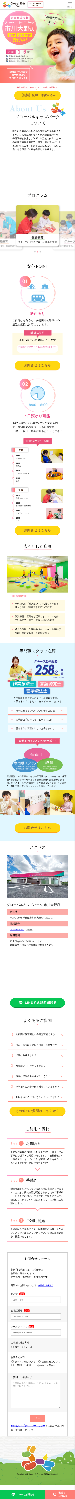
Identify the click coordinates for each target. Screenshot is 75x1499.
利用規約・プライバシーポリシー (28, 1430)
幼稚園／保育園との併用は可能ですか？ (36, 1034)
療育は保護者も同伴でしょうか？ (33, 1076)
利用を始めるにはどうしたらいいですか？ (37, 1097)
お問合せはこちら (37, 365)
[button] (35, 251)
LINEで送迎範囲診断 (37, 1002)
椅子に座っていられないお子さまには (35, 710)
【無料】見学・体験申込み (37, 95)
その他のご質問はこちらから (37, 1111)
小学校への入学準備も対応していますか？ (37, 1086)
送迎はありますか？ (26, 1055)
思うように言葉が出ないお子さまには (35, 728)
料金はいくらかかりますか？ (31, 1066)
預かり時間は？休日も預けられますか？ (36, 1045)
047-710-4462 (17, 929)
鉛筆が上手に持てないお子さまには (34, 719)
